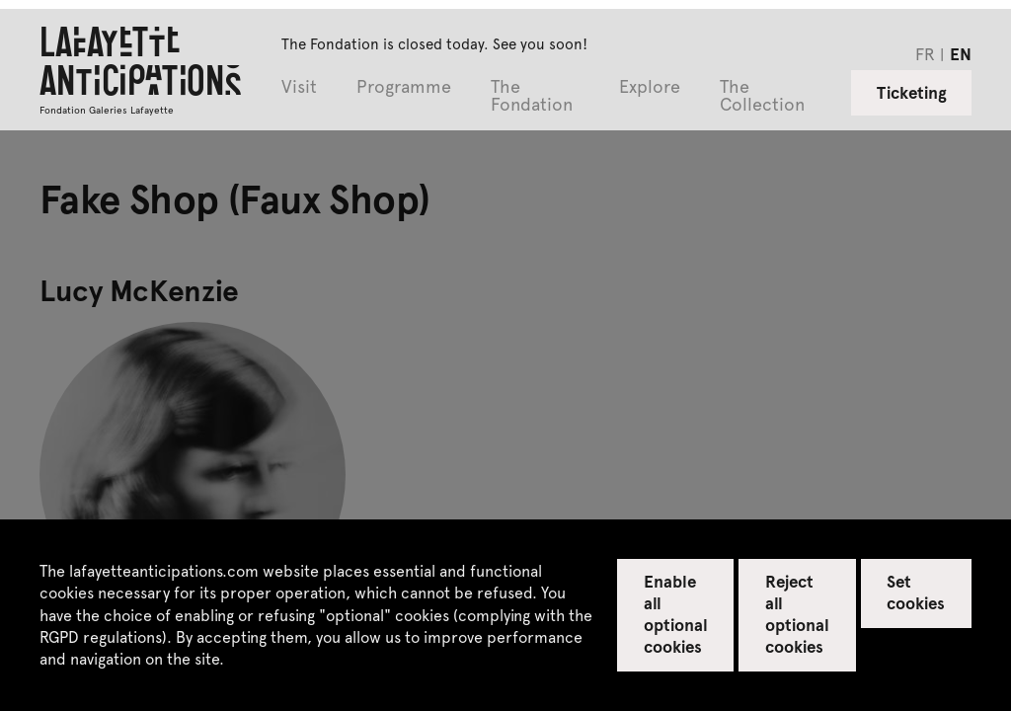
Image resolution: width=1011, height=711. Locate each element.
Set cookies (916, 591)
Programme (403, 87)
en (961, 53)
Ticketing (912, 92)
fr (925, 53)
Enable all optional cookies (676, 613)
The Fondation (532, 96)
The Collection (762, 96)
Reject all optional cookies (797, 613)
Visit (299, 87)
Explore (649, 87)
